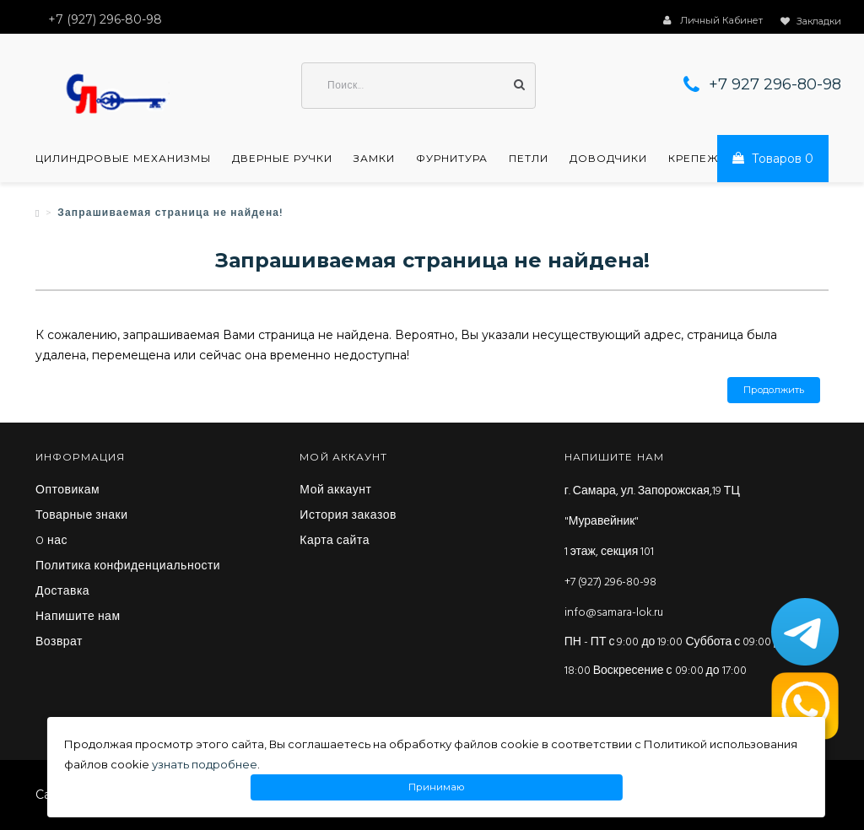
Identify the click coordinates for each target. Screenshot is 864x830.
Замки (374, 158)
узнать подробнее (204, 764)
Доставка (62, 592)
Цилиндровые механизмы (123, 158)
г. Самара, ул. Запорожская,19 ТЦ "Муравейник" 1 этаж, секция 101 (652, 522)
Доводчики (608, 158)
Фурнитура (452, 158)
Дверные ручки (282, 158)
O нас (51, 541)
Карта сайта (335, 541)
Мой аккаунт (335, 491)
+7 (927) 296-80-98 (610, 582)
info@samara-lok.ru (613, 612)
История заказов (348, 516)
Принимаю (437, 787)
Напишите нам (78, 617)
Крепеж (693, 158)
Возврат (59, 642)
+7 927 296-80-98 (775, 84)
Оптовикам (67, 491)
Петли (528, 158)
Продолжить (773, 390)
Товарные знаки (81, 516)
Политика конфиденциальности (127, 567)
